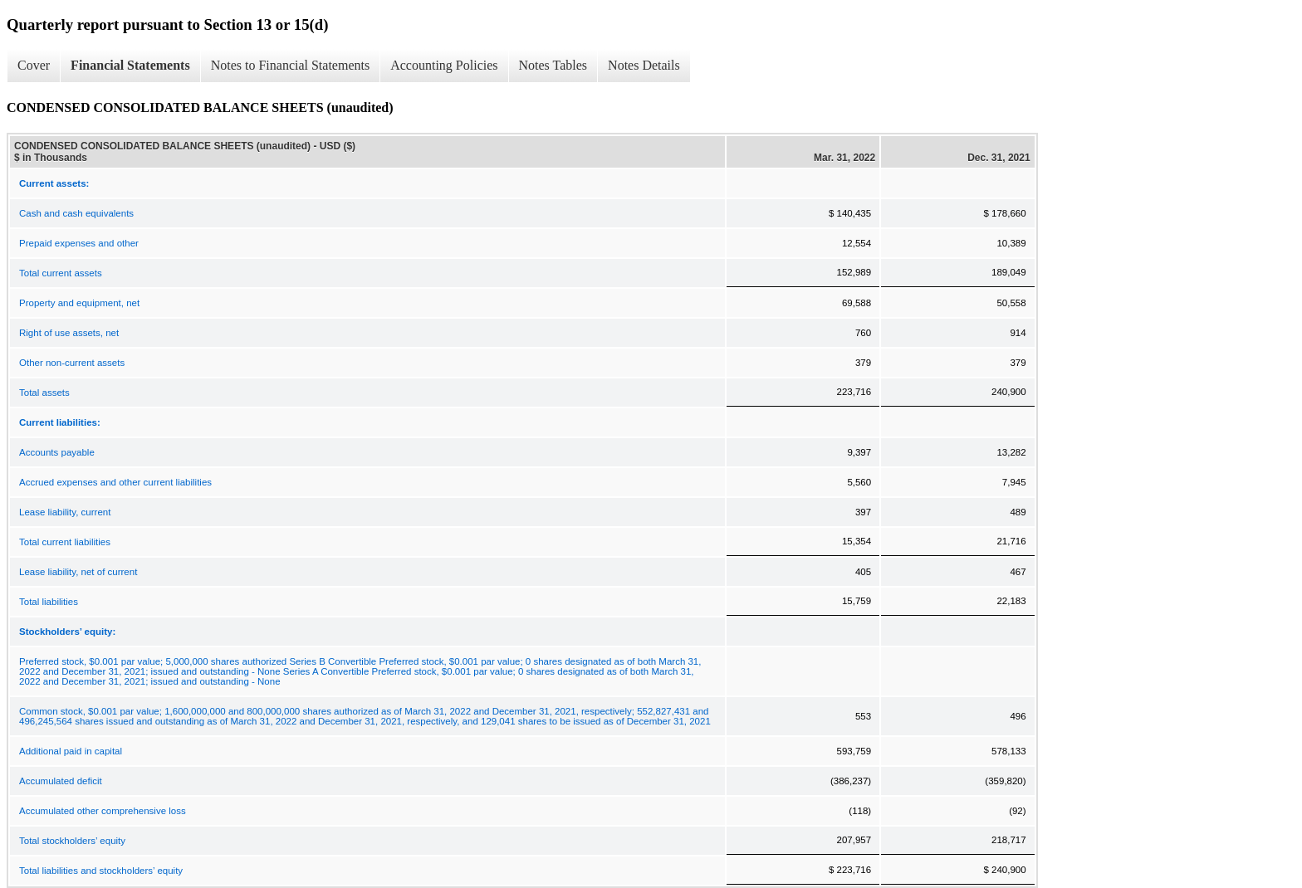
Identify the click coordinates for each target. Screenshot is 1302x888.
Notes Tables (553, 65)
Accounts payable (57, 452)
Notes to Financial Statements (290, 65)
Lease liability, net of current (78, 572)
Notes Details (644, 65)
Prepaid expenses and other (79, 243)
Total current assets (60, 273)
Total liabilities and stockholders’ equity (101, 871)
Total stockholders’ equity (72, 841)
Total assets (44, 393)
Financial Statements (130, 65)
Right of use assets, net (69, 333)
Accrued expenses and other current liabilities (115, 482)
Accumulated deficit (60, 781)
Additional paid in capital (70, 751)
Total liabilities (48, 602)
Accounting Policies (443, 65)
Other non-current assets (72, 363)
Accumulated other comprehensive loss (102, 811)
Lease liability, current (64, 512)
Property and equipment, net (79, 303)
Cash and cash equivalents (76, 213)
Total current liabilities (64, 542)
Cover (33, 65)
